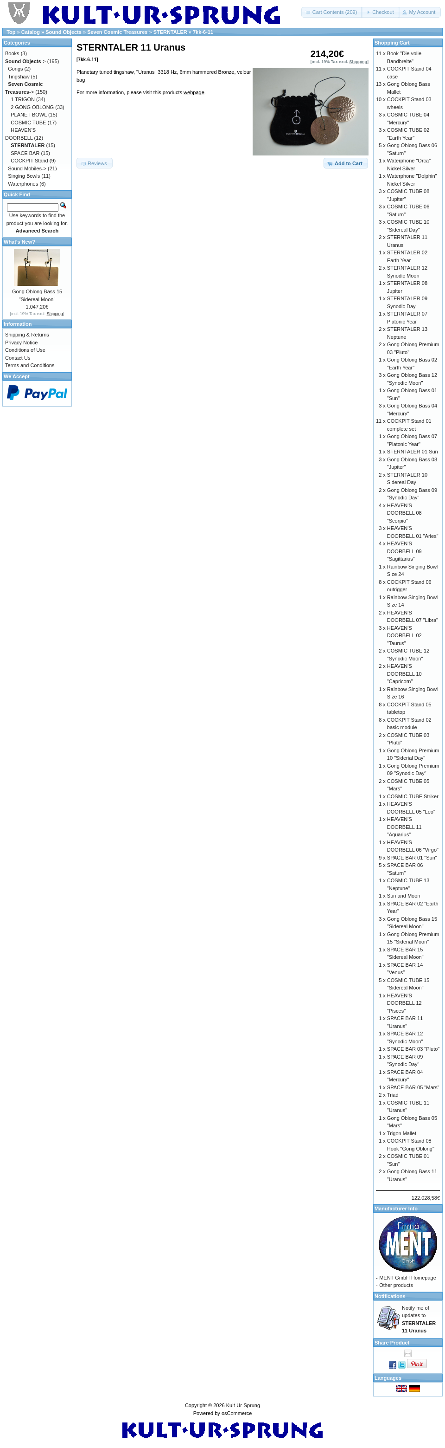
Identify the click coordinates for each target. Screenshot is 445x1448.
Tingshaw (19, 76)
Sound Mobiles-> (27, 168)
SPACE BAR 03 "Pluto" (413, 1049)
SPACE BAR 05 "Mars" (413, 1087)
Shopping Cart (392, 42)
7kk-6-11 (203, 32)
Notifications (390, 1296)
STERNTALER (170, 32)
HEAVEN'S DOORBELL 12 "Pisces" (404, 1003)
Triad (393, 1095)
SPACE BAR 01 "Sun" (412, 857)
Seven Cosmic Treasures (117, 32)
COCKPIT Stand (29, 160)
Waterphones (23, 184)
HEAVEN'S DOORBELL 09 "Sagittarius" (404, 551)
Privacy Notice (21, 342)
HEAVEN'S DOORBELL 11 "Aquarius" (404, 826)
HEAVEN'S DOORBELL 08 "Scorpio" (404, 513)
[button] (332, 12)
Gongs (15, 68)
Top (10, 32)
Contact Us (17, 358)
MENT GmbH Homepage (407, 1277)
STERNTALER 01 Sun (412, 451)
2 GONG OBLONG (32, 107)
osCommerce (237, 1413)
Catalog (30, 32)
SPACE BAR (25, 153)
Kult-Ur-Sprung (243, 1405)
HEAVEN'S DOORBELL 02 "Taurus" (404, 635)
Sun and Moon (403, 896)
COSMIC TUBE (28, 122)
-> (25, 61)
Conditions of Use (25, 350)
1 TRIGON (23, 99)
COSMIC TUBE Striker (413, 796)
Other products (396, 1285)
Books (12, 53)
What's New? (19, 242)
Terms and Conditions (29, 365)
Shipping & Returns (27, 334)
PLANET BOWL (29, 114)
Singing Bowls (24, 176)
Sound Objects (63, 32)
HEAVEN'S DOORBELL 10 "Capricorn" (404, 673)
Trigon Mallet (401, 1133)
